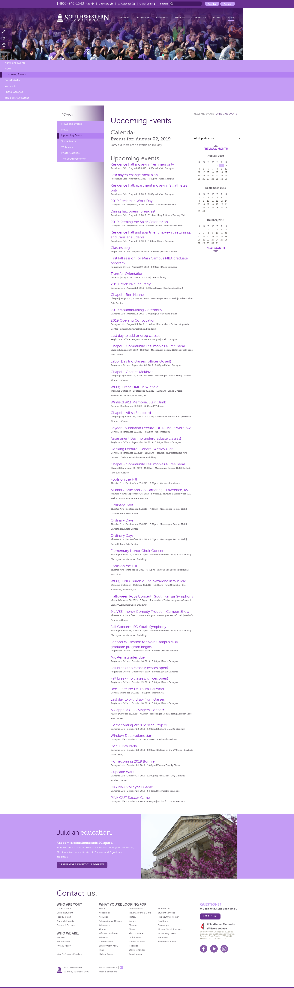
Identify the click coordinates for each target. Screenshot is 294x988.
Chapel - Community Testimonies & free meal (148, 346)
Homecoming (136, 908)
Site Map (61, 937)
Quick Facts (135, 937)
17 (226, 172)
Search (164, 3)
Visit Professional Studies (69, 954)
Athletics (179, 17)
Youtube (214, 949)
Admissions (104, 925)
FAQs (101, 950)
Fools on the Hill (124, 479)
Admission (142, 17)
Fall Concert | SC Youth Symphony (138, 627)
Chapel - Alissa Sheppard (131, 413)
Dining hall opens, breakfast (133, 211)
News (231, 17)
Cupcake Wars (122, 772)
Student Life (198, 17)
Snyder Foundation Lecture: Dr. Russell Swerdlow (150, 428)
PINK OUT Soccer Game (130, 798)
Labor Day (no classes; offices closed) (141, 361)
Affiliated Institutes (108, 933)
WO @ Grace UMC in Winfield (134, 387)
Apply (212, 3)
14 (213, 172)
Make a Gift (6, 45)
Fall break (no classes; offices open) (139, 668)
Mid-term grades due (128, 657)
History (132, 917)
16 (221, 172)
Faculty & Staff (64, 917)
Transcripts (163, 925)
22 (217, 175)
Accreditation (63, 941)
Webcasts (10, 86)
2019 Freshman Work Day (131, 201)
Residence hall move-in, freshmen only (142, 164)
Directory (104, 3)
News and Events (15, 62)
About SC (124, 17)
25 (199, 179)
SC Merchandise (137, 950)
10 (226, 169)
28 (213, 179)
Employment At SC (108, 945)
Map (88, 3)
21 (213, 175)
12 (204, 172)
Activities (103, 917)
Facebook (203, 949)
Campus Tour (106, 941)
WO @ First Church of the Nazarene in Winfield (148, 581)
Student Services (166, 912)
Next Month (215, 247)
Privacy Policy (64, 945)
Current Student (65, 912)
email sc (210, 916)
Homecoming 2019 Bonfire (133, 761)
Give (227, 3)
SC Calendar (124, 3)
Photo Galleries (14, 91)
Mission (132, 925)
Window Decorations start (131, 736)
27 (208, 179)
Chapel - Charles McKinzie (132, 372)
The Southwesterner (17, 97)
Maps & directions (108, 971)
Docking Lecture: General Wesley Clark (143, 449)
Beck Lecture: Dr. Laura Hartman (137, 689)
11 (199, 172)
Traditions (163, 921)
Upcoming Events (15, 74)
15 (217, 172)
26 (203, 179)
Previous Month (215, 148)
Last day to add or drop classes (135, 336)
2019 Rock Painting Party (131, 284)
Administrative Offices (110, 921)
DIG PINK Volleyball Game (132, 787)
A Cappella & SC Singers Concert (137, 710)
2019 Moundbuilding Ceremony (136, 310)
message (121, 967)
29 (217, 179)
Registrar (133, 945)
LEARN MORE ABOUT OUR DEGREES (81, 864)
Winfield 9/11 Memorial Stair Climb (138, 402)
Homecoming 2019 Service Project (139, 725)
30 (221, 179)
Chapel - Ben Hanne (127, 295)
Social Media (12, 80)
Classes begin (122, 248)
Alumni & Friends (65, 921)
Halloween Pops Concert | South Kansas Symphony (152, 596)
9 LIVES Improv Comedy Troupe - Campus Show (150, 611)
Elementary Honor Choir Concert (138, 551)
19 (203, 175)
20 (208, 175)
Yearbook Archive (167, 941)
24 (226, 175)
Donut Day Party (124, 746)
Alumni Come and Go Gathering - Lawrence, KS (149, 490)
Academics (161, 17)
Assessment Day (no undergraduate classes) (146, 438)
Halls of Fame (106, 954)
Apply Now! (6, 31)
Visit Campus (6, 38)
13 (208, 172)
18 (199, 175)
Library (132, 921)
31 (226, 179)
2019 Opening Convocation (133, 320)
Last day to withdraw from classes (138, 699)
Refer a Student (137, 941)
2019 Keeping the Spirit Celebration (139, 222)
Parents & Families (66, 925)
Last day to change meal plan (134, 175)
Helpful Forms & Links (140, 912)
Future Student (64, 908)
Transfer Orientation (127, 274)
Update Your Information (170, 929)
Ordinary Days (122, 505)
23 (221, 175)
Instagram (224, 949)
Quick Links (146, 3)
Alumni (216, 17)
